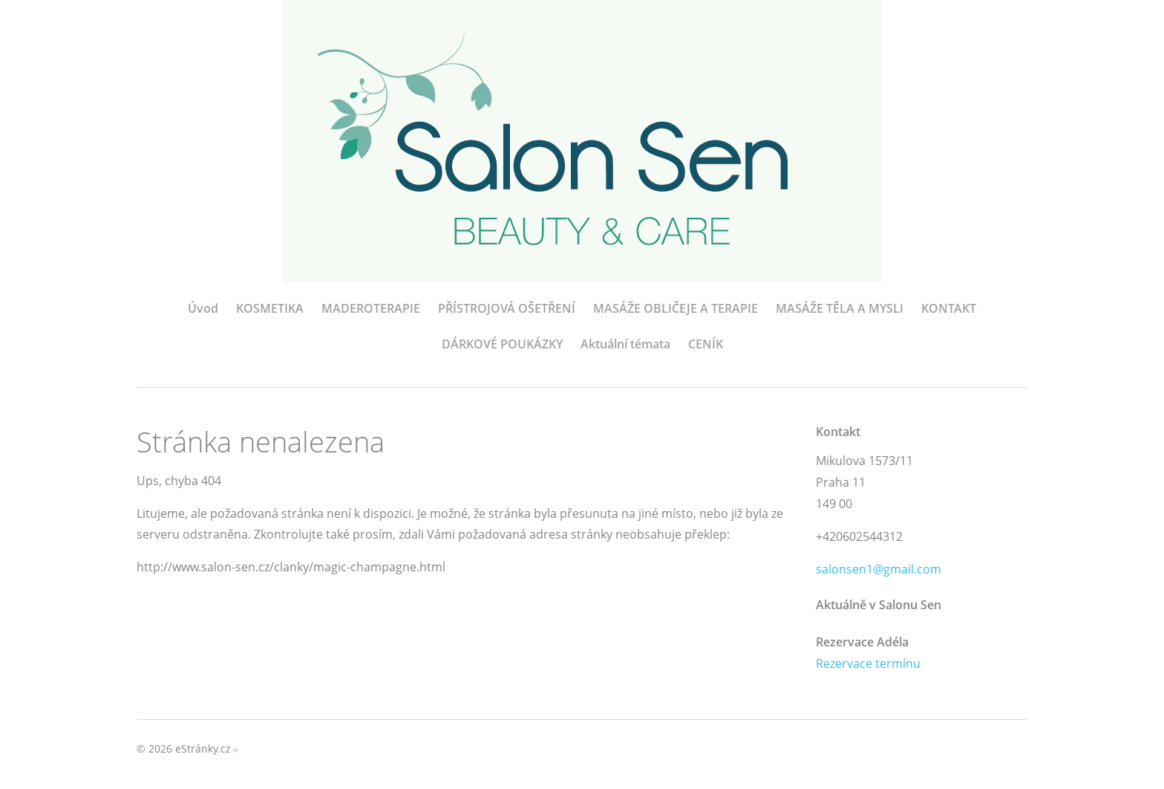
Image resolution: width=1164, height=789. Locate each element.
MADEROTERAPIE (370, 308)
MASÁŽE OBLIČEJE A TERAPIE (675, 308)
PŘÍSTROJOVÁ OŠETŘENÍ (506, 308)
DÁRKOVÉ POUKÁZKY (502, 344)
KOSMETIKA (270, 308)
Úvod (203, 308)
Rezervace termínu (868, 663)
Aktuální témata (625, 344)
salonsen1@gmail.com (878, 569)
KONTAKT (948, 308)
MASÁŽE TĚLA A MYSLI (839, 308)
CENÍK (705, 344)
